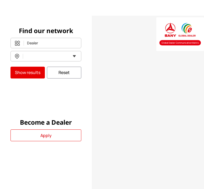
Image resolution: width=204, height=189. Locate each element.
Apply (46, 135)
